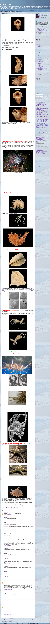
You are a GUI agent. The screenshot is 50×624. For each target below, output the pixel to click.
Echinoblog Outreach (13, 11)
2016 (38, 39)
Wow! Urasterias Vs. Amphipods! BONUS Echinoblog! (42, 67)
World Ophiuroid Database (39, 139)
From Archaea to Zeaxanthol (40, 150)
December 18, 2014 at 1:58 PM (8, 589)
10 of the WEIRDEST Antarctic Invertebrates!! (42, 59)
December (39, 45)
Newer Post (4, 619)
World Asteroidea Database (40, 137)
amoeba (5, 548)
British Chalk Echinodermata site (40, 102)
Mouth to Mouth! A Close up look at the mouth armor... (42, 61)
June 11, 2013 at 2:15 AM (7, 550)
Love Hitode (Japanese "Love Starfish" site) (42, 119)
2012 (38, 44)
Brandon (5, 512)
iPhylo (37, 167)
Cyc (4, 522)
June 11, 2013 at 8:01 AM (7, 563)
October (39, 47)
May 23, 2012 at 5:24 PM (7, 545)
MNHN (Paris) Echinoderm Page (40, 123)
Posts (38, 94)
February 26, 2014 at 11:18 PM (8, 568)
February (39, 73)
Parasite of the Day (38, 158)
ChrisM (5, 517)
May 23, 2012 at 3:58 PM (7, 529)
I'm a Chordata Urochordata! (40, 152)
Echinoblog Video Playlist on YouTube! (41, 30)
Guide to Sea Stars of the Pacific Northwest (42, 118)
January (39, 74)
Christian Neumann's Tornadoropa (41, 104)
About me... (7, 11)
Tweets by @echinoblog (39, 33)
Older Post (32, 619)
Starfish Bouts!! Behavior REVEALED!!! (41, 65)
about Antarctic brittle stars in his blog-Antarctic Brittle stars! (13, 444)
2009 (38, 78)
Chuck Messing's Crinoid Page (40, 105)
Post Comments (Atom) (8, 621)
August (39, 50)
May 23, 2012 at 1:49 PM (7, 514)
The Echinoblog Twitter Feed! (40, 29)
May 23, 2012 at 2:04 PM (7, 519)
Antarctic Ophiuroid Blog (39, 100)
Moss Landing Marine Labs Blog (40, 155)
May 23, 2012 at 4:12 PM (7, 535)
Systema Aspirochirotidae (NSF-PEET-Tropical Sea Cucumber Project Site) (41, 132)
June (38, 52)
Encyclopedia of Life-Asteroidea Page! (41, 111)
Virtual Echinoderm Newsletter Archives (41, 136)
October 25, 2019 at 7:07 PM (8, 614)
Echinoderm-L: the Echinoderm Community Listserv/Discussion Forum (42, 109)
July (38, 51)
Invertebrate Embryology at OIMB (40, 153)
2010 (38, 77)
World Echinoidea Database (40, 138)
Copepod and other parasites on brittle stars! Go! (9, 477)
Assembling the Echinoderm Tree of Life (41, 101)
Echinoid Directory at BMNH (40, 110)
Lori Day (5, 581)
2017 (38, 38)
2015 (38, 40)
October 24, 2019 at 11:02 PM (8, 609)
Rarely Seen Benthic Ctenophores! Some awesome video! (42, 55)
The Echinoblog (6, 4)
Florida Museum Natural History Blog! (41, 149)
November (39, 46)
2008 (38, 79)
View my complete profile (39, 26)
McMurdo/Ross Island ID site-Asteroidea (41, 120)
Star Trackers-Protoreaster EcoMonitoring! (42, 124)
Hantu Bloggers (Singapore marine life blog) (42, 151)
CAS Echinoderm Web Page (40, 103)
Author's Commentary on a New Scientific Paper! (42, 69)
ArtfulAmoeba (38, 144)
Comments (38, 96)
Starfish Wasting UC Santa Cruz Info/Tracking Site (40, 129)
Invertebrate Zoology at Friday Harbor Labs (42, 154)
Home (3, 11)
